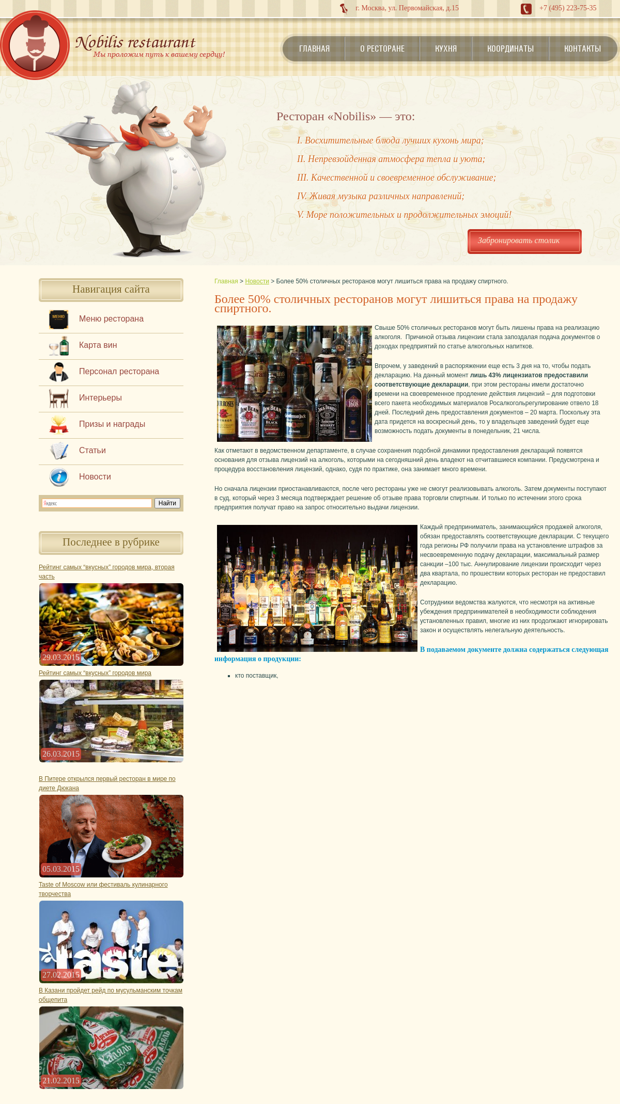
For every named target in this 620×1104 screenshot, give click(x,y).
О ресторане (382, 48)
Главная (314, 48)
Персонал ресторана (119, 371)
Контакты (582, 48)
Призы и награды (112, 424)
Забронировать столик (519, 240)
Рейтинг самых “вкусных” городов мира (95, 673)
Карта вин (98, 345)
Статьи (92, 450)
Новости (95, 476)
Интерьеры (100, 397)
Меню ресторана (111, 318)
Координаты (510, 48)
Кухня (446, 48)
